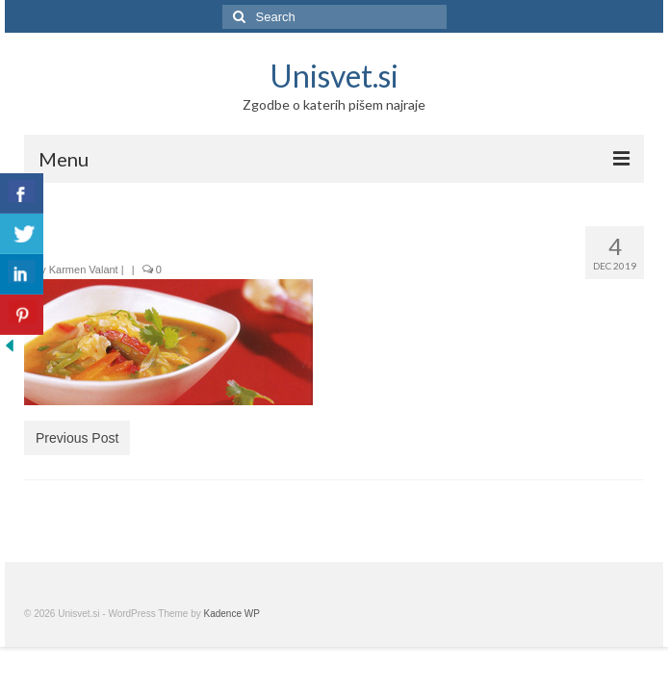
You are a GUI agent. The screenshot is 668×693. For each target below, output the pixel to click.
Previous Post (77, 438)
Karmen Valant (83, 269)
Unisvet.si (334, 75)
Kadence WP (232, 613)
